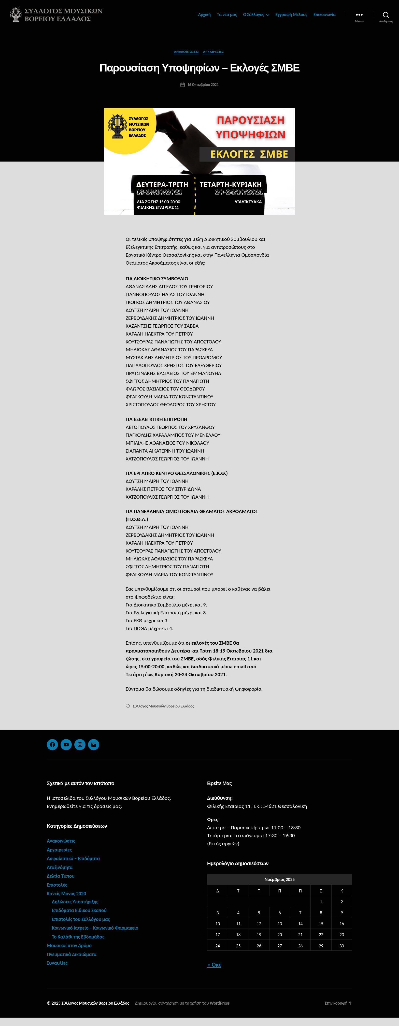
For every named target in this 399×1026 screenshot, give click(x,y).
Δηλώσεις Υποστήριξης (76, 910)
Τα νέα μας (227, 18)
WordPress (223, 1011)
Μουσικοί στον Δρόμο (71, 953)
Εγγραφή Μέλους (291, 18)
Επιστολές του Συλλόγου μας (83, 927)
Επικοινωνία (325, 18)
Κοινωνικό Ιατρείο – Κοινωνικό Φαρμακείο (98, 936)
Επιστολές (57, 893)
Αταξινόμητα (60, 875)
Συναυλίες (58, 971)
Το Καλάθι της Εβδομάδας (80, 945)
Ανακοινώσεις (186, 59)
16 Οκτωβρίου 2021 (203, 93)
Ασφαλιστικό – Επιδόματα (75, 866)
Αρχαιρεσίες (215, 59)
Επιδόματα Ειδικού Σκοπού (81, 918)
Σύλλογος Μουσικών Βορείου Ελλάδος (164, 714)
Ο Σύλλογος (253, 18)
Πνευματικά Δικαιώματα (73, 962)
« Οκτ (214, 973)
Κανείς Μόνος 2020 (68, 902)
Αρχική (204, 18)
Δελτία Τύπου (61, 884)
